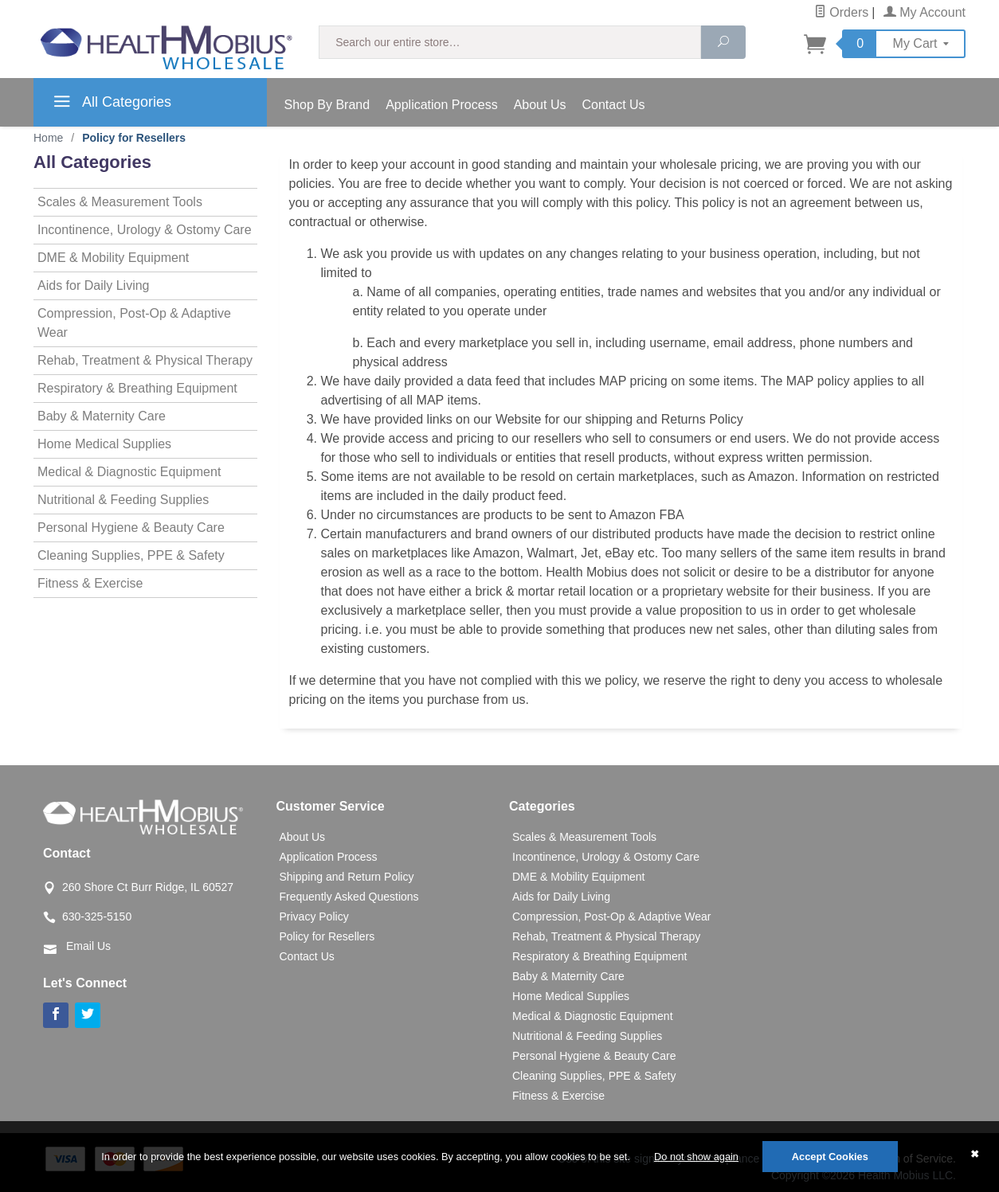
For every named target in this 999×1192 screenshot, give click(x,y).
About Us (540, 104)
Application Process (442, 104)
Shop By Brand (327, 104)
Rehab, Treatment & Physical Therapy (145, 360)
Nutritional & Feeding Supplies (123, 499)
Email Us (88, 946)
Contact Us (613, 104)
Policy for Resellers (327, 936)
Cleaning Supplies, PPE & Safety (131, 555)
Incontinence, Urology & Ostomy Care (144, 229)
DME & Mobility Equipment (113, 257)
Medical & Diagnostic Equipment (129, 472)
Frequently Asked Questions (349, 896)
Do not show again (696, 1157)
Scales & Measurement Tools (119, 202)
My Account (924, 12)
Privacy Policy (314, 916)
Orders (841, 12)
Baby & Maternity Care (101, 416)
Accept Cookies (830, 1157)
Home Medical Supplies (104, 444)
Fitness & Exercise (90, 583)
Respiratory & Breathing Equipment (137, 388)
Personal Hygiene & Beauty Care (131, 527)
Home (48, 137)
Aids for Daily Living (93, 285)
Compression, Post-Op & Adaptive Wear (134, 323)
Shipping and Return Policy (347, 876)
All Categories (110, 104)
